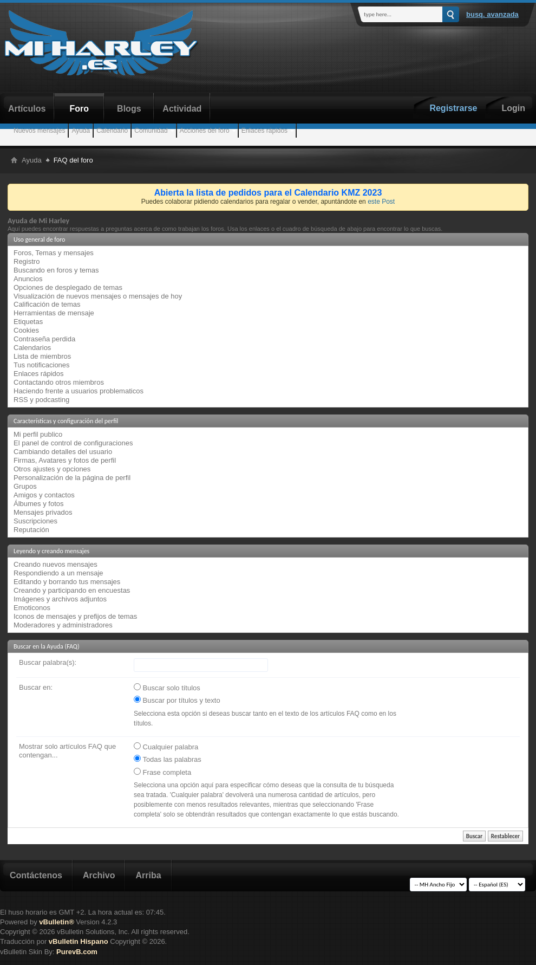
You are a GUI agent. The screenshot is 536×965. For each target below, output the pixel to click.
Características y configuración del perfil (66, 421)
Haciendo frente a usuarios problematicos (78, 391)
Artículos (26, 108)
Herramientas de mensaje (54, 313)
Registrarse (453, 108)
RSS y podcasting (41, 400)
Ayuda (80, 130)
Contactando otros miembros (59, 382)
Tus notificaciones (42, 365)
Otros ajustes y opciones (52, 469)
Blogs (129, 108)
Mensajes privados (43, 512)
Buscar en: (36, 687)
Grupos (25, 486)
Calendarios (32, 348)
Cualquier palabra (166, 746)
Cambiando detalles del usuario (63, 452)
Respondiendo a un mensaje (58, 573)
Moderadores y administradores (63, 625)
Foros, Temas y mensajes (54, 253)
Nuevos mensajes (39, 130)
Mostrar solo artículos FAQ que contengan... (67, 750)
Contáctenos (36, 875)
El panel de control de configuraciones (73, 443)
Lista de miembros (42, 356)
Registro (27, 261)
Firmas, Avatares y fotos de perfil (65, 460)
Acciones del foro (205, 130)
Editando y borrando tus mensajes (67, 582)
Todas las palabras (167, 759)
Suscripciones (35, 521)
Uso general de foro (39, 239)
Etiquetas (28, 322)
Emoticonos (32, 608)
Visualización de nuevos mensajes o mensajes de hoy (98, 296)
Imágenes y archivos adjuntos (60, 599)
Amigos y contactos (44, 495)
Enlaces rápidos (264, 130)
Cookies (26, 330)
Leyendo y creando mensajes (51, 551)
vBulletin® (56, 922)
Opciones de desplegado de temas (68, 287)
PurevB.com (76, 952)
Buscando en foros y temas (56, 270)
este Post (381, 201)
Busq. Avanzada (492, 14)
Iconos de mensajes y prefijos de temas (75, 616)
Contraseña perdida (44, 339)
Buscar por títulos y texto (177, 700)
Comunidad (150, 130)
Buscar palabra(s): (47, 662)
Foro (79, 108)
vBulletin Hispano (78, 941)
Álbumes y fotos (39, 504)
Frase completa (162, 772)
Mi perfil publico (38, 434)
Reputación (31, 530)
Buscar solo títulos (167, 687)
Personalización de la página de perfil (72, 478)
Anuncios (28, 279)
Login (513, 108)
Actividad (181, 108)
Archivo (99, 875)
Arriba (148, 875)
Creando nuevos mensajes (55, 564)
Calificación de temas (47, 304)
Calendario (112, 130)
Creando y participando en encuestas (72, 590)
